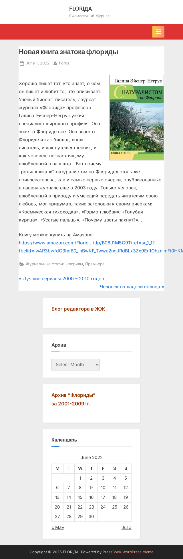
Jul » (127, 527)
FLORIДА (80, 8)
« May (57, 527)
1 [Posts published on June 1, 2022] (80, 478)
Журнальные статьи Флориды (54, 264)
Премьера (95, 264)
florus (64, 62)
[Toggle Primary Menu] (158, 32)
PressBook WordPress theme (128, 552)
